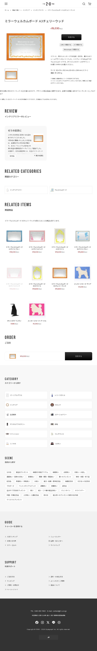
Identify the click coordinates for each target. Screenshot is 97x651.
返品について (55, 585)
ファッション (12, 434)
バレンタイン (65, 490)
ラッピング (11, 581)
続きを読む (39, 156)
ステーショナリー (58, 414)
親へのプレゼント (65, 477)
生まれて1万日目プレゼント (16, 490)
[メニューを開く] (6, 3)
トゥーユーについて (12, 589)
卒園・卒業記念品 (13, 495)
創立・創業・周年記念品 (52, 481)
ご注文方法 (11, 577)
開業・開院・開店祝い (46, 477)
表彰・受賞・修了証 (83, 477)
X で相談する (78, 45)
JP (48, 637)
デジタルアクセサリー (15, 424)
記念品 (12, 156)
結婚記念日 (69, 481)
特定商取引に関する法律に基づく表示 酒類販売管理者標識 (48, 615)
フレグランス (57, 434)
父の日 (9, 472)
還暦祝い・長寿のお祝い (15, 477)
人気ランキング (12, 537)
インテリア (26, 10)
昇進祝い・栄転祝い (23, 481)
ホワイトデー (79, 490)
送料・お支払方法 (57, 577)
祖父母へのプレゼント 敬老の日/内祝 (65, 495)
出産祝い (67, 472)
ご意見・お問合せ (13, 585)
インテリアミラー (38, 10)
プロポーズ (10, 486)
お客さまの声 (11, 541)
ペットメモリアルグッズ (27, 486)
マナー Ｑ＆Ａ (11, 545)
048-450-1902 (40, 611)
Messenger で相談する (71, 49)
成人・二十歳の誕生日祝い (47, 490)
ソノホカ (11, 443)
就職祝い (54, 486)
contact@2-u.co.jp (60, 611)
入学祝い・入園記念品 (31, 495)
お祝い (36, 481)
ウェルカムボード (58, 190)
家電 (54, 424)
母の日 (46, 495)
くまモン (55, 443)
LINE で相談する (66, 45)
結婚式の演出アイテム (40, 472)
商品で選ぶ (15, 10)
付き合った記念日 (84, 481)
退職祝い (43, 486)
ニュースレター (56, 537)
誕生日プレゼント (22, 472)
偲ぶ (31, 490)
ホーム (7, 10)
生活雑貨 (11, 414)
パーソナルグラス (14, 395)
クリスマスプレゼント (14, 500)
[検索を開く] (84, 3)
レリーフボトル (57, 395)
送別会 (64, 486)
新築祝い (31, 477)
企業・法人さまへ (57, 541)
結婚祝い (56, 472)
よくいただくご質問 (57, 581)
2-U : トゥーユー (48, 4)
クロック (55, 405)
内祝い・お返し (80, 472)
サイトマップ (55, 545)
